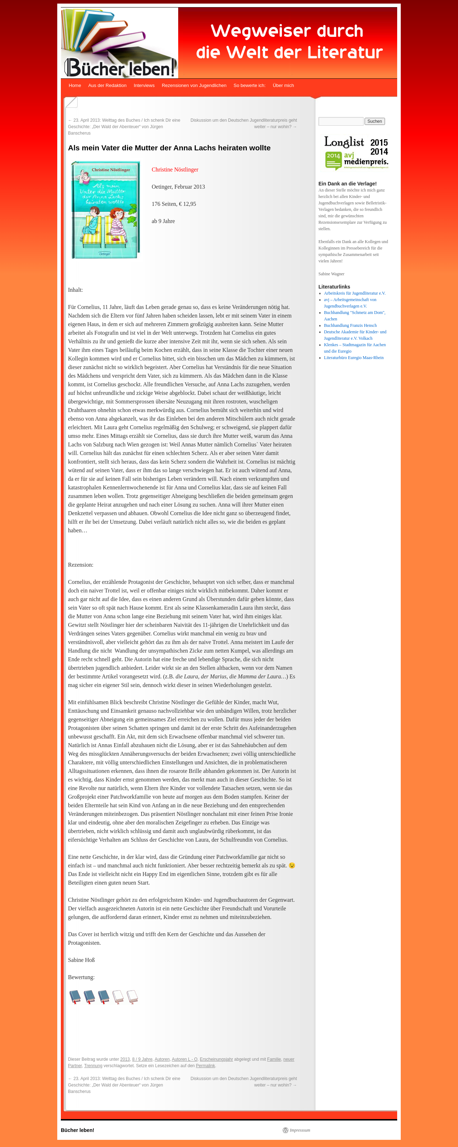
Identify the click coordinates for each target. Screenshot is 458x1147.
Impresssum (300, 1130)
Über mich (283, 85)
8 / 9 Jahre (142, 1059)
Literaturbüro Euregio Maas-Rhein (354, 357)
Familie (274, 1059)
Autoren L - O (185, 1059)
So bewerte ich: (250, 85)
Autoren (162, 1059)
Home (75, 85)
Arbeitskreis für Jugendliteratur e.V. (355, 293)
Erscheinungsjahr (216, 1059)
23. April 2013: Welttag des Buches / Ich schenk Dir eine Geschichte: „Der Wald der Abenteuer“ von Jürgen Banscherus (124, 127)
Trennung (93, 1065)
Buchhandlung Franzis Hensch (350, 325)
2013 (125, 1059)
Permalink (205, 1065)
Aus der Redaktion (107, 85)
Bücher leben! (77, 1130)
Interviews (144, 85)
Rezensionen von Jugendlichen (194, 85)
